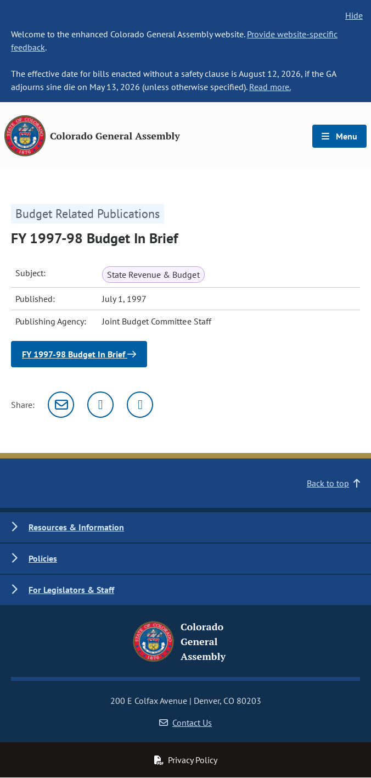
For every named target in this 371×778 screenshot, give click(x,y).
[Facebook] (140, 404)
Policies (43, 558)
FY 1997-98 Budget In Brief (79, 354)
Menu (339, 136)
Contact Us (185, 722)
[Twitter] (100, 404)
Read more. (270, 86)
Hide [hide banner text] (354, 15)
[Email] (61, 404)
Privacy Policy (185, 759)
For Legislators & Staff (71, 589)
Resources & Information (76, 527)
